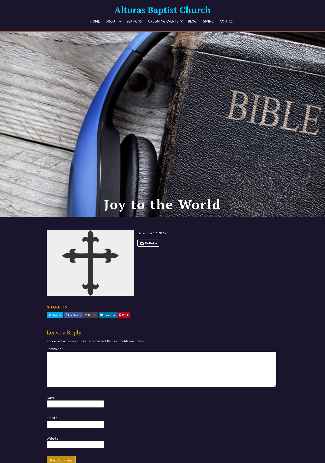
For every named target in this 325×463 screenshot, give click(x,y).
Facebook (73, 315)
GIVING (208, 21)
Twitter (54, 315)
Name (52, 397)
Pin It (124, 315)
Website (52, 438)
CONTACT (227, 21)
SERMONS (134, 21)
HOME (95, 21)
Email (52, 418)
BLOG (192, 21)
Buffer (91, 315)
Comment (55, 349)
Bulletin (148, 243)
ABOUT (111, 21)
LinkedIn (107, 315)
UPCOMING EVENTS (163, 21)
